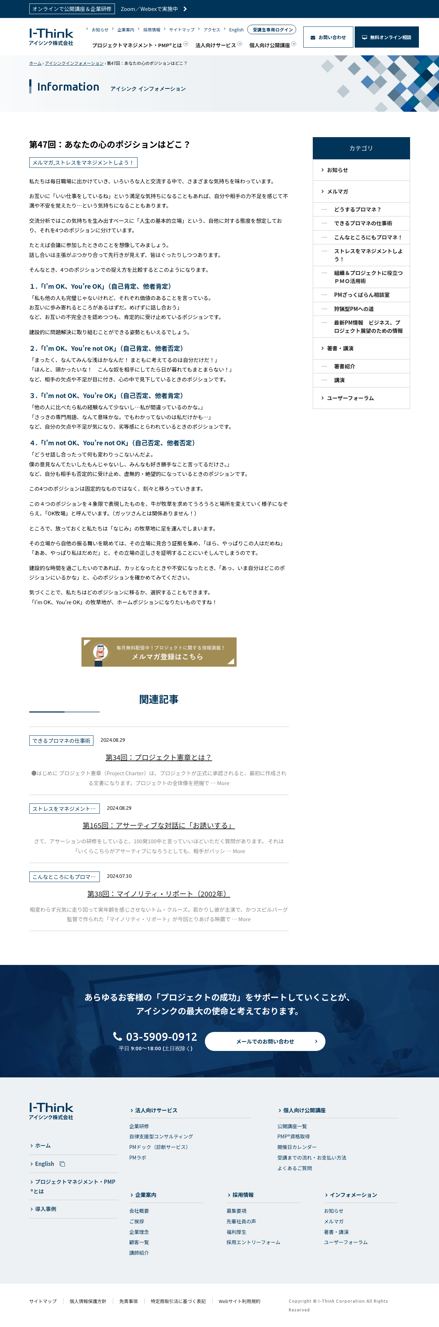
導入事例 (45, 1208)
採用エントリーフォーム (254, 1242)
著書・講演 (340, 348)
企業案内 (125, 29)
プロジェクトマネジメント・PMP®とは (137, 45)
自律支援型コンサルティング (161, 1136)
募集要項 (236, 1210)
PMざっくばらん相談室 (362, 294)
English (236, 29)
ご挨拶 (136, 1221)
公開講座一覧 (292, 1126)
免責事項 (129, 1301)
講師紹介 (139, 1252)
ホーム (35, 63)
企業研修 (139, 1126)
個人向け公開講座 (269, 45)
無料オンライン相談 (386, 37)
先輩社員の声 (241, 1221)
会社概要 (139, 1210)
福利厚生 (236, 1231)
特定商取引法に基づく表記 (178, 1301)
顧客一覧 (139, 1242)
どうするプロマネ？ (358, 209)
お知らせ (100, 29)
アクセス (211, 29)
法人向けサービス (215, 45)
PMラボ (137, 1157)
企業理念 (139, 1231)
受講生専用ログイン (273, 29)
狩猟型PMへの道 (354, 308)
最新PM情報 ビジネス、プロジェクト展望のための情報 (368, 326)
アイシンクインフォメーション (74, 63)
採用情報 (151, 29)
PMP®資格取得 (294, 1136)
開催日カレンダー (297, 1146)
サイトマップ (182, 29)
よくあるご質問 (295, 1168)
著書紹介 (344, 366)
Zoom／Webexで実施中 (154, 8)
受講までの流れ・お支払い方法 (312, 1157)
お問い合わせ (328, 37)
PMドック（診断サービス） (160, 1146)
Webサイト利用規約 (240, 1301)
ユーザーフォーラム (350, 398)
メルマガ (337, 191)
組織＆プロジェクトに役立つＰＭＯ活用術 (368, 277)
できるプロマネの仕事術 (363, 223)
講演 (339, 380)
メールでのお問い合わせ (265, 1047)
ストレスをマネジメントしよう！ (368, 255)
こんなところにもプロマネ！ (368, 237)
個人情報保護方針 (88, 1301)
